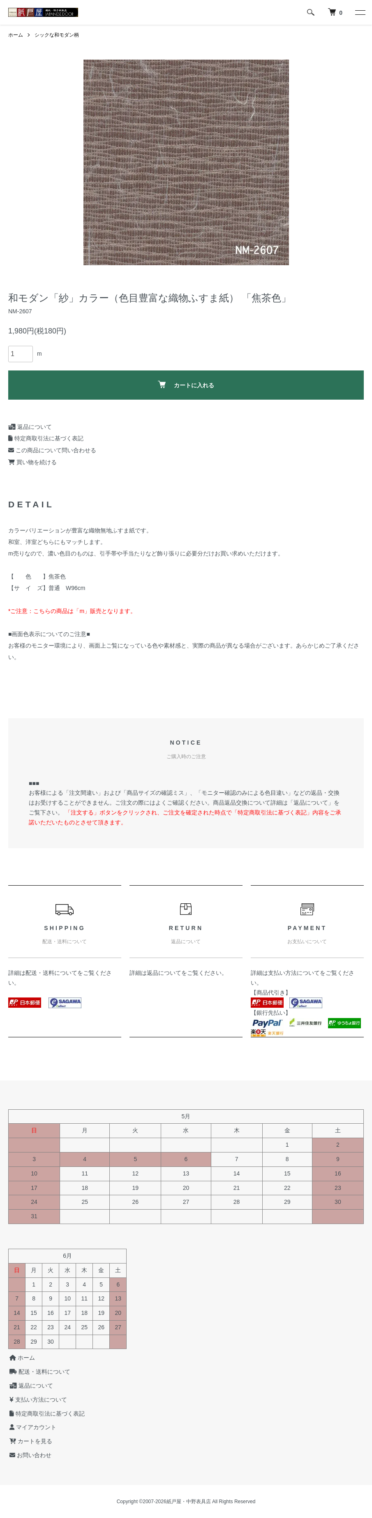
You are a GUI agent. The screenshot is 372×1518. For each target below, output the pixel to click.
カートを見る (29, 1441)
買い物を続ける (32, 462)
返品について (30, 426)
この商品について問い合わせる (52, 450)
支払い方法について (294, 973)
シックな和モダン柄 (57, 35)
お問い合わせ (29, 1455)
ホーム (15, 35)
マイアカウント (31, 1427)
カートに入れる (186, 385)
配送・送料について (51, 973)
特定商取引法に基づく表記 (45, 438)
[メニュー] (359, 12)
